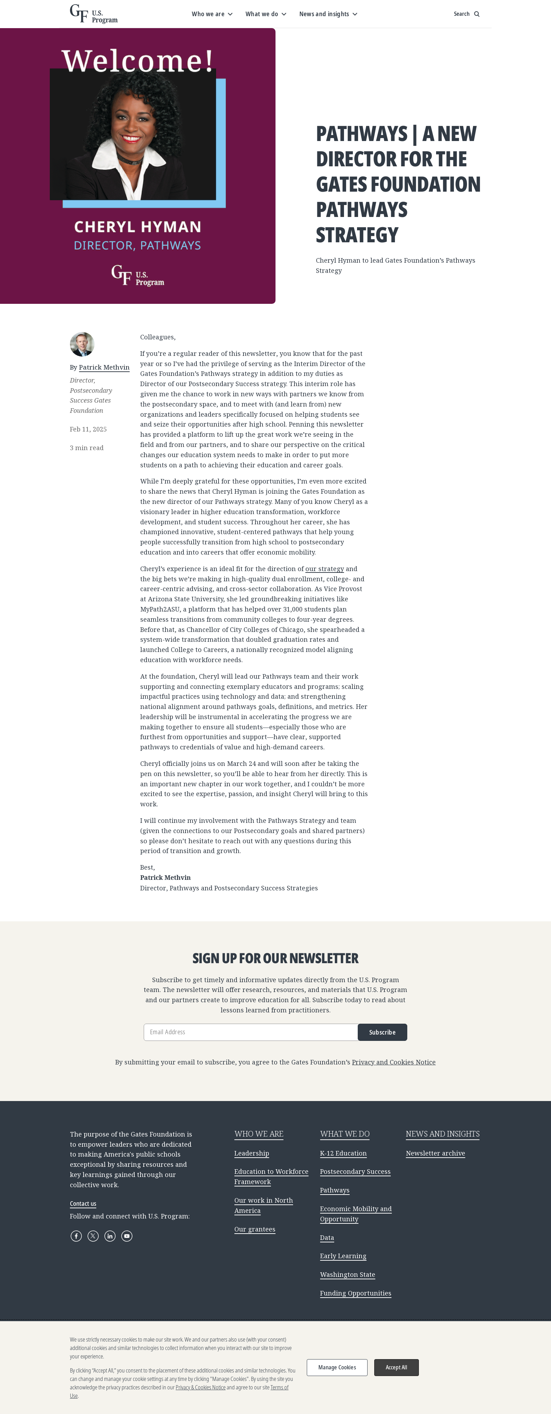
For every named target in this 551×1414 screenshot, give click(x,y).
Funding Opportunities (355, 1293)
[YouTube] (127, 1236)
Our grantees (255, 1229)
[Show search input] (467, 14)
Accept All (397, 1367)
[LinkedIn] (110, 1236)
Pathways (335, 1190)
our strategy (324, 568)
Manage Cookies (337, 1367)
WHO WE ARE (259, 1133)
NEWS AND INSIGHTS (443, 1133)
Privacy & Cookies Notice (201, 1387)
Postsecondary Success (355, 1171)
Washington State (347, 1274)
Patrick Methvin (104, 367)
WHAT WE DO (345, 1133)
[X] (93, 1236)
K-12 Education (343, 1153)
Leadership (251, 1153)
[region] (275, 1367)
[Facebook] (76, 1236)
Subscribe (382, 1032)
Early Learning (343, 1256)
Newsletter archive (435, 1153)
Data (327, 1237)
